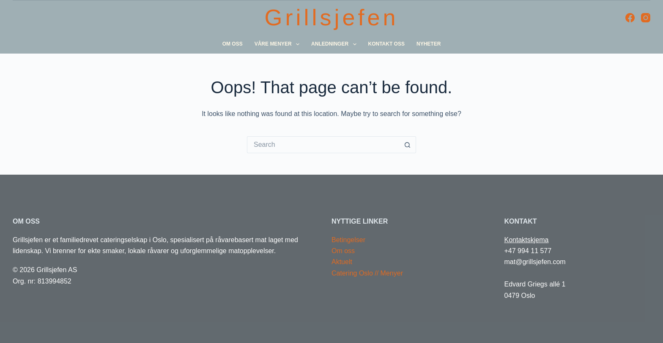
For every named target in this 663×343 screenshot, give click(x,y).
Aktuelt (342, 261)
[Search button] (407, 144)
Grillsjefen (331, 17)
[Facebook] (630, 17)
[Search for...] (323, 144)
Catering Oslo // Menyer (367, 273)
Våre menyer (278, 44)
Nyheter (428, 44)
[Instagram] (645, 17)
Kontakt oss (386, 44)
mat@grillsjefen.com (535, 261)
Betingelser (348, 239)
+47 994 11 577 (528, 250)
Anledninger (335, 44)
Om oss (232, 44)
